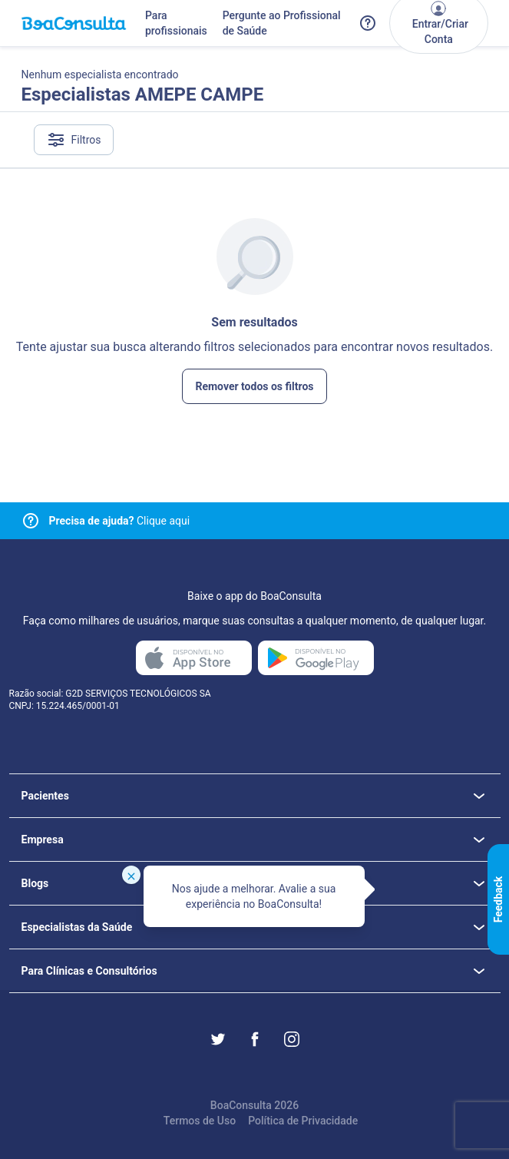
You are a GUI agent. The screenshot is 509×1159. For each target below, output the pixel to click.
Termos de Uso (200, 1120)
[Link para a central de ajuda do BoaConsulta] (368, 23)
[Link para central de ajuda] (30, 521)
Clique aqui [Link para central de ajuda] (119, 521)
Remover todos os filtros (254, 386)
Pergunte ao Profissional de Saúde (282, 23)
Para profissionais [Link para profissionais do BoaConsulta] (176, 23)
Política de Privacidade (303, 1120)
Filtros (74, 140)
